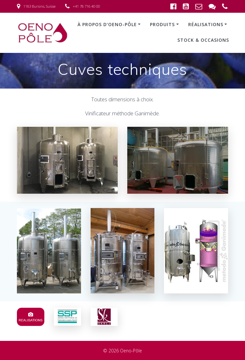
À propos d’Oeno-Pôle (107, 24)
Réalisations (205, 24)
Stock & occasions (203, 40)
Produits (162, 24)
